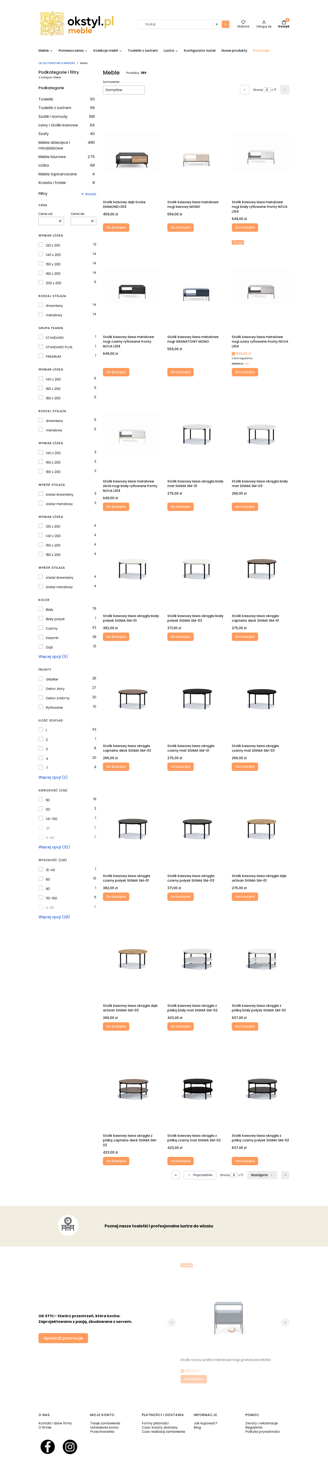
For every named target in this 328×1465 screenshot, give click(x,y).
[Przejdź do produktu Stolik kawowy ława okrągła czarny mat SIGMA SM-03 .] (261, 695)
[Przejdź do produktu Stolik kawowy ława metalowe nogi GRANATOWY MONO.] (196, 286)
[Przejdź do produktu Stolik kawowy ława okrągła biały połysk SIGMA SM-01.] (132, 565)
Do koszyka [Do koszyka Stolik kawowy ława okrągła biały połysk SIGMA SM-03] (180, 636)
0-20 (50, 908)
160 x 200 (53, 264)
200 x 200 (53, 283)
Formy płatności (155, 1423)
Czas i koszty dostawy (160, 1427)
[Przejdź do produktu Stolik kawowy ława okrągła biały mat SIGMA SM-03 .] (261, 430)
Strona (258, 90)
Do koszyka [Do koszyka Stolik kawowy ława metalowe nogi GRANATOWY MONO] (180, 372)
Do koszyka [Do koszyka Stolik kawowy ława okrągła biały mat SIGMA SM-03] (245, 506)
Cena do (78, 214)
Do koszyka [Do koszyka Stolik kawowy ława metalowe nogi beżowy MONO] (180, 227)
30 (48, 828)
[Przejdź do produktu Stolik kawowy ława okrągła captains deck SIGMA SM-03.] (132, 695)
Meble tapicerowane (66, 174)
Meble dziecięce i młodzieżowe (66, 145)
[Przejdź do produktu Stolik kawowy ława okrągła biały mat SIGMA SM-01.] (196, 430)
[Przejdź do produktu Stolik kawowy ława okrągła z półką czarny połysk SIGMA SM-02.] (261, 1084)
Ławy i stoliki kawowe (66, 125)
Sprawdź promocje (63, 1338)
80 (48, 879)
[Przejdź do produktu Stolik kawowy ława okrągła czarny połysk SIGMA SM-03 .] (196, 825)
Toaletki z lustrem (66, 108)
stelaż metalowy (59, 504)
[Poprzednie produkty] (200, 1175)
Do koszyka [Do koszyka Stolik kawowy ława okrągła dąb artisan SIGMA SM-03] (116, 1026)
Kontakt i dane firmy (55, 1423)
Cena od (45, 214)
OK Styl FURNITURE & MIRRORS (56, 63)
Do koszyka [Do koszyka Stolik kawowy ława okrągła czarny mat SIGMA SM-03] (245, 766)
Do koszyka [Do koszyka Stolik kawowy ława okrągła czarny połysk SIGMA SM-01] (116, 896)
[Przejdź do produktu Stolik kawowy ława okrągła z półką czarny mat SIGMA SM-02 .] (196, 1084)
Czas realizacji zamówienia (163, 1431)
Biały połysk (55, 619)
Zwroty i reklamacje (261, 1423)
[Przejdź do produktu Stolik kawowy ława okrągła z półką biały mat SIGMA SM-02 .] (196, 954)
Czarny (52, 628)
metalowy (54, 315)
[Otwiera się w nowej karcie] (47, 1447)
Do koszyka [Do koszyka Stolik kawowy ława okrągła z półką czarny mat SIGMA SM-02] (180, 1161)
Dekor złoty (55, 689)
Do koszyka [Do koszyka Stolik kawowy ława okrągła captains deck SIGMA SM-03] (116, 766)
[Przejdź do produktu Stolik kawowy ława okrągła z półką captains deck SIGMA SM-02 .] (132, 1084)
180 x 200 (53, 274)
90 (48, 800)
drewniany (54, 306)
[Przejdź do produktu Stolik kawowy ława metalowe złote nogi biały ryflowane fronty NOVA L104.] (132, 430)
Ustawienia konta (104, 1427)
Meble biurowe (66, 156)
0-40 (50, 838)
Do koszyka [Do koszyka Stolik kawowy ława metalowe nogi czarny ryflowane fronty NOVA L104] (116, 372)
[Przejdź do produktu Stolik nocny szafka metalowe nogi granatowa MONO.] (228, 1309)
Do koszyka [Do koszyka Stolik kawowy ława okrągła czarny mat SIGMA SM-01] (180, 766)
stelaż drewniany (59, 495)
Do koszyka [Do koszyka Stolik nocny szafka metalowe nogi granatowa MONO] (193, 1379)
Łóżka (66, 165)
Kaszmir (52, 638)
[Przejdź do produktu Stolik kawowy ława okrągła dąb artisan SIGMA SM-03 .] (132, 954)
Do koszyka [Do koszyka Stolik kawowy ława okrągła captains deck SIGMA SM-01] (245, 636)
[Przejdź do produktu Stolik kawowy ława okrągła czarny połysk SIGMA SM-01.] (132, 825)
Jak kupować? (205, 1423)
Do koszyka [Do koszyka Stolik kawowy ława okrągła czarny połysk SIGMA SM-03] (180, 896)
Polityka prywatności (262, 1431)
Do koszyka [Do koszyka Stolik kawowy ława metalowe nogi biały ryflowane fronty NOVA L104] (245, 227)
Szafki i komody (66, 116)
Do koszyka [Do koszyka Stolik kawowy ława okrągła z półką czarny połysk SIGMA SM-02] (245, 1161)
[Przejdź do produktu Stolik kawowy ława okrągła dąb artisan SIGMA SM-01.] (261, 825)
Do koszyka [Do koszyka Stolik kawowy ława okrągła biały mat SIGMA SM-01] (180, 506)
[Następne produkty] (262, 1175)
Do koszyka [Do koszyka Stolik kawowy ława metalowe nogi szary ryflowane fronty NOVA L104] (245, 372)
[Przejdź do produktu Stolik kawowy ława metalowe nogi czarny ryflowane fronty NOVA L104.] (132, 286)
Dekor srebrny (58, 698)
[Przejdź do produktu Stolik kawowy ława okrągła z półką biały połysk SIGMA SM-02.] (261, 954)
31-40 (50, 870)
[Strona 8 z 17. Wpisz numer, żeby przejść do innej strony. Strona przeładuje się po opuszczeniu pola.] (267, 89)
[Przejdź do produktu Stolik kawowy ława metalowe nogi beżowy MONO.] (196, 151)
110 (48, 810)
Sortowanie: (111, 82)
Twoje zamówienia (105, 1423)
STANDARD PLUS (59, 347)
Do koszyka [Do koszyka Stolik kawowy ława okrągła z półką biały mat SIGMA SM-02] (180, 1026)
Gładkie (52, 679)
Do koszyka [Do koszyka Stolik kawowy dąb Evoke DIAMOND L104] (116, 227)
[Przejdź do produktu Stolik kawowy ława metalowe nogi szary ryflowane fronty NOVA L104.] (261, 286)
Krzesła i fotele (66, 182)
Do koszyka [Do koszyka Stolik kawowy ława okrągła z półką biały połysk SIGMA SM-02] (245, 1026)
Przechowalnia (102, 1431)
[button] (225, 24)
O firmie (44, 1427)
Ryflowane (54, 708)
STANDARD (55, 338)
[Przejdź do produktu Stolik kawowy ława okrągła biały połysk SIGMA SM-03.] (196, 565)
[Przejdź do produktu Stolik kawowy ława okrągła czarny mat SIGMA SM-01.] (196, 695)
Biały (49, 610)
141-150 (51, 819)
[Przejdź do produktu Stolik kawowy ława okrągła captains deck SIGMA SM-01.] (261, 565)
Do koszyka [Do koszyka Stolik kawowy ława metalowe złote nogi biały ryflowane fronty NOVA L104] (116, 506)
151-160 (51, 898)
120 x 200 (53, 245)
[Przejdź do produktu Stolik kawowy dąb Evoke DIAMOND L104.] (132, 151)
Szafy (66, 133)
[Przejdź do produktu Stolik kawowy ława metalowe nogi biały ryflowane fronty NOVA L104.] (261, 151)
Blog (197, 1427)
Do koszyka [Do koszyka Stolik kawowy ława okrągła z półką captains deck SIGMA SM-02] (116, 1161)
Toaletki (66, 99)
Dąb (49, 647)
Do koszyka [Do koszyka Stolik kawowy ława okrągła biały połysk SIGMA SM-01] (116, 636)
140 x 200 (53, 255)
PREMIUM (53, 357)
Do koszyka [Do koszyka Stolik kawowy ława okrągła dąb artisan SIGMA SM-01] (245, 896)
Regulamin (254, 1427)
